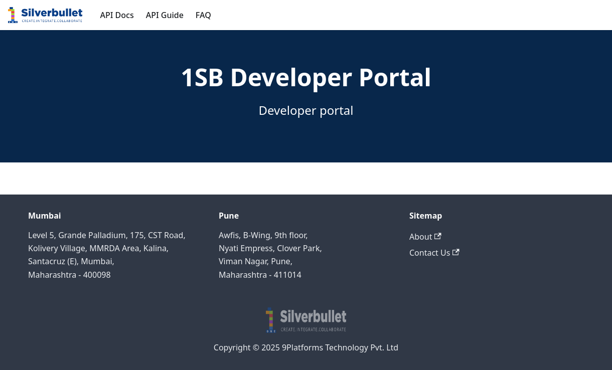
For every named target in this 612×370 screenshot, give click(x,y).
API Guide (165, 15)
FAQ (203, 15)
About (425, 236)
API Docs (117, 15)
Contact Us (434, 252)
